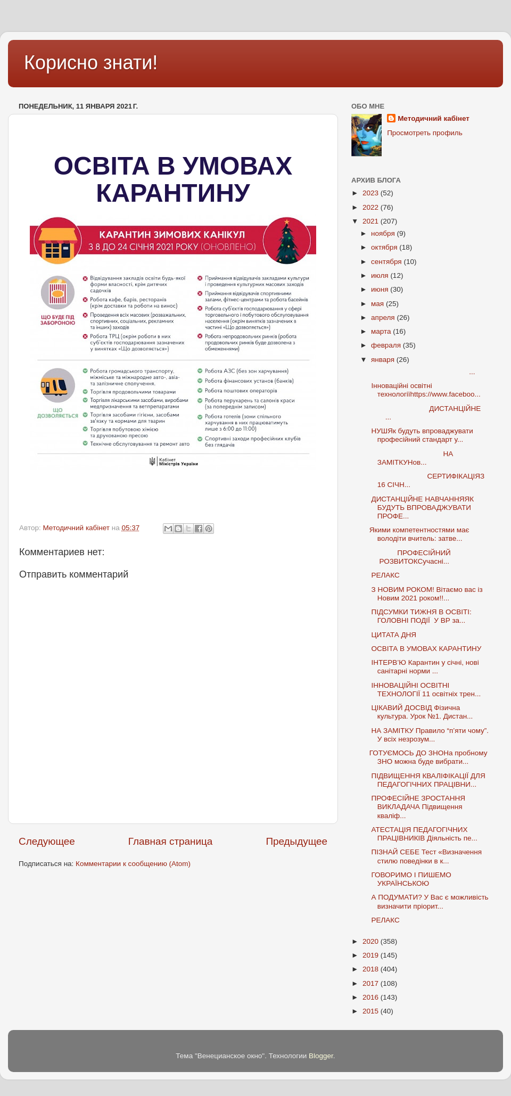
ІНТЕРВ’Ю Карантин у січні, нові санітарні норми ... (424, 666)
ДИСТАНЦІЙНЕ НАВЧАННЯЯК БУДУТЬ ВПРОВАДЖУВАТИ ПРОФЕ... (421, 507)
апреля (384, 318)
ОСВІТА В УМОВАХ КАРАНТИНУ (425, 649)
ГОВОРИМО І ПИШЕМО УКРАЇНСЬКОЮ (410, 879)
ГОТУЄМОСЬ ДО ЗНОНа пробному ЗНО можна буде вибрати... (428, 757)
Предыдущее (296, 841)
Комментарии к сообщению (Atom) (133, 864)
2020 (371, 941)
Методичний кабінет (433, 118)
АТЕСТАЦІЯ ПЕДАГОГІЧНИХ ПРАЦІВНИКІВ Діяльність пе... (423, 834)
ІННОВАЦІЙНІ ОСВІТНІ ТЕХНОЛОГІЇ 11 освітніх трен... (425, 689)
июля (380, 275)
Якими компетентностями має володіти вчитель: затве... (419, 534)
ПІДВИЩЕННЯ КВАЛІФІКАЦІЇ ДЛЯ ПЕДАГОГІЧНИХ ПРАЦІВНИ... (427, 780)
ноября (384, 233)
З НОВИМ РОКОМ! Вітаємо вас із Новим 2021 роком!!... (426, 594)
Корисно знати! (91, 62)
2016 (371, 997)
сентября (387, 262)
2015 (371, 1011)
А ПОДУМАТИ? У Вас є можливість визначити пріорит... (429, 901)
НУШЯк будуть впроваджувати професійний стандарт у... (421, 435)
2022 (371, 207)
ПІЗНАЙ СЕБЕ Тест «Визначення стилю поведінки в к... (425, 856)
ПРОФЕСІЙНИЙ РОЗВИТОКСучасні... (418, 557)
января (384, 360)
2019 (371, 955)
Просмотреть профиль (425, 133)
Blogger (321, 1056)
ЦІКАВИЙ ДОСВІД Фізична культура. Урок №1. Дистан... (421, 712)
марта (382, 331)
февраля (387, 345)
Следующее (47, 841)
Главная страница (170, 841)
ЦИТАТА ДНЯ (392, 635)
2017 (371, 983)
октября (385, 247)
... (422, 372)
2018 (371, 969)
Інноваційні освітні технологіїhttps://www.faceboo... (425, 390)
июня (380, 289)
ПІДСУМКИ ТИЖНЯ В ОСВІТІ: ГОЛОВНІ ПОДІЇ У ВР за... (420, 616)
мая (378, 304)
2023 (371, 193)
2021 (371, 221)
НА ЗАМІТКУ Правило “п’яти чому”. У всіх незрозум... (429, 735)
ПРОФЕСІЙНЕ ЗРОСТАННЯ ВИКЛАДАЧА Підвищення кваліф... (417, 806)
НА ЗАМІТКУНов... (411, 458)
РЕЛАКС (384, 575)
